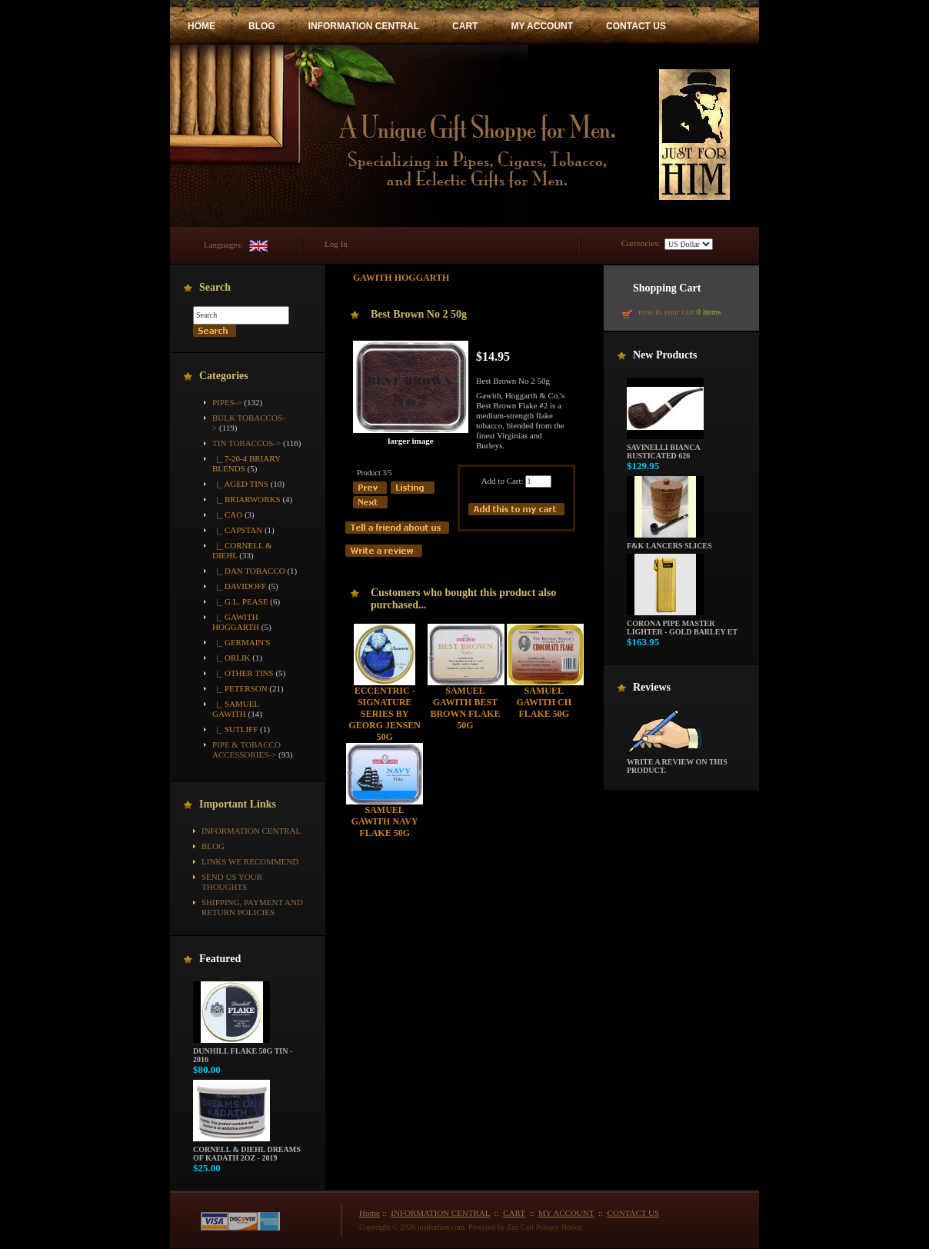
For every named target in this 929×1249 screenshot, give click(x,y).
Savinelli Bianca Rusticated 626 (665, 448)
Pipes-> (227, 402)
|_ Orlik (231, 657)
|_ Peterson (240, 688)
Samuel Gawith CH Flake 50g (543, 702)
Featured (220, 958)
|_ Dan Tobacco (248, 570)
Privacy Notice (559, 1227)
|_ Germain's (241, 642)
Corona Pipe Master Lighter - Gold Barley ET (682, 624)
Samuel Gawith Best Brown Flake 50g (465, 708)
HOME (201, 26)
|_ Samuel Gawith (235, 708)
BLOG (261, 26)
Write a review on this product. (677, 762)
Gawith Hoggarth (401, 277)
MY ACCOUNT (542, 26)
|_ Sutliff (235, 729)
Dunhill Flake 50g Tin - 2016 (242, 1052)
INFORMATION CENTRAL (363, 26)
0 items (708, 311)
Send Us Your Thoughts (231, 881)
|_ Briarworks (246, 499)
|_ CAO (227, 514)
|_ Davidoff (239, 586)
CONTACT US (636, 26)
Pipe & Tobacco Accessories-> (246, 749)
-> (246, 443)
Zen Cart (520, 1227)
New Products (665, 355)
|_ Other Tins (243, 673)
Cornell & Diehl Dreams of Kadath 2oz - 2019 (247, 1150)
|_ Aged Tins (240, 483)
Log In (336, 243)
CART (465, 26)
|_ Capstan (237, 530)
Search (215, 287)
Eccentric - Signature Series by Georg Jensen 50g (384, 713)
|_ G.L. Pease (240, 601)
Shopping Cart (667, 288)
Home (369, 1212)
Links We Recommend (249, 861)
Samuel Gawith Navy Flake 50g (384, 821)
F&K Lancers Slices (669, 542)
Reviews (652, 687)
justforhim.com (441, 1227)
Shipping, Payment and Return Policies (252, 907)
